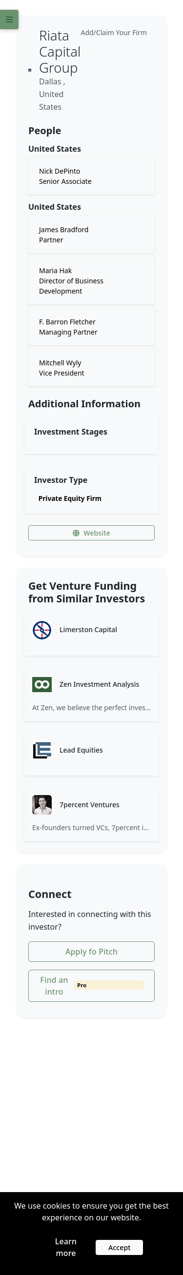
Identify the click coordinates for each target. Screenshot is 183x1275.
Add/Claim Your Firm (114, 32)
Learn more (66, 1247)
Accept (119, 1247)
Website (91, 533)
